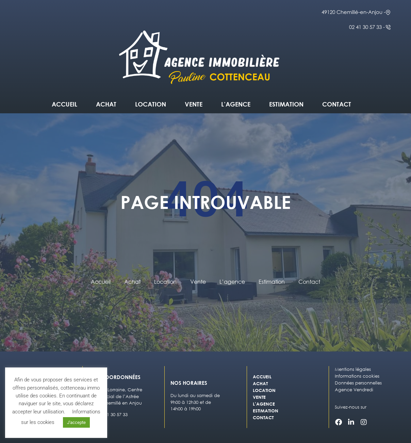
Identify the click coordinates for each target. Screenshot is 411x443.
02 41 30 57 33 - (367, 26)
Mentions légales (353, 369)
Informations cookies (357, 376)
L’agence (235, 104)
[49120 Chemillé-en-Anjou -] (388, 12)
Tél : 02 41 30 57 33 (108, 414)
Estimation (286, 104)
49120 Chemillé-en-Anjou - (353, 12)
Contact (336, 104)
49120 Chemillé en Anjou (115, 403)
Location (150, 104)
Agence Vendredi (354, 390)
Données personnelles (358, 383)
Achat (106, 104)
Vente (193, 104)
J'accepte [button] (76, 422)
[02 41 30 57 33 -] (388, 27)
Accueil (64, 104)
